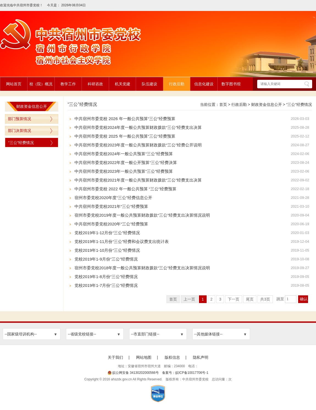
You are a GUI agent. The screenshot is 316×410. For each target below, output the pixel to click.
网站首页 (13, 84)
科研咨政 (95, 84)
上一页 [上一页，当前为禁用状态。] (189, 299)
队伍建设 (149, 84)
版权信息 (172, 357)
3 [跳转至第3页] (220, 299)
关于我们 (115, 357)
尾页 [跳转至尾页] (250, 299)
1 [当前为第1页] (203, 299)
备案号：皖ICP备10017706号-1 (185, 373)
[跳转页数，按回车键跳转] (290, 299)
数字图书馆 (231, 84)
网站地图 (143, 357)
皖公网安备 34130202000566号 (133, 373)
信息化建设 (204, 84)
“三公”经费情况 (21, 142)
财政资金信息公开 (266, 104)
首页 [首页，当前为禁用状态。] (173, 299)
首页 (223, 104)
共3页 (265, 299)
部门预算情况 (19, 119)
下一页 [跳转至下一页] (233, 299)
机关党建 (122, 84)
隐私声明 (200, 357)
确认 (303, 299)
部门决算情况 (19, 130)
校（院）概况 (40, 84)
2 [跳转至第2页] (211, 299)
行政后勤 (176, 84)
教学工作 (68, 84)
